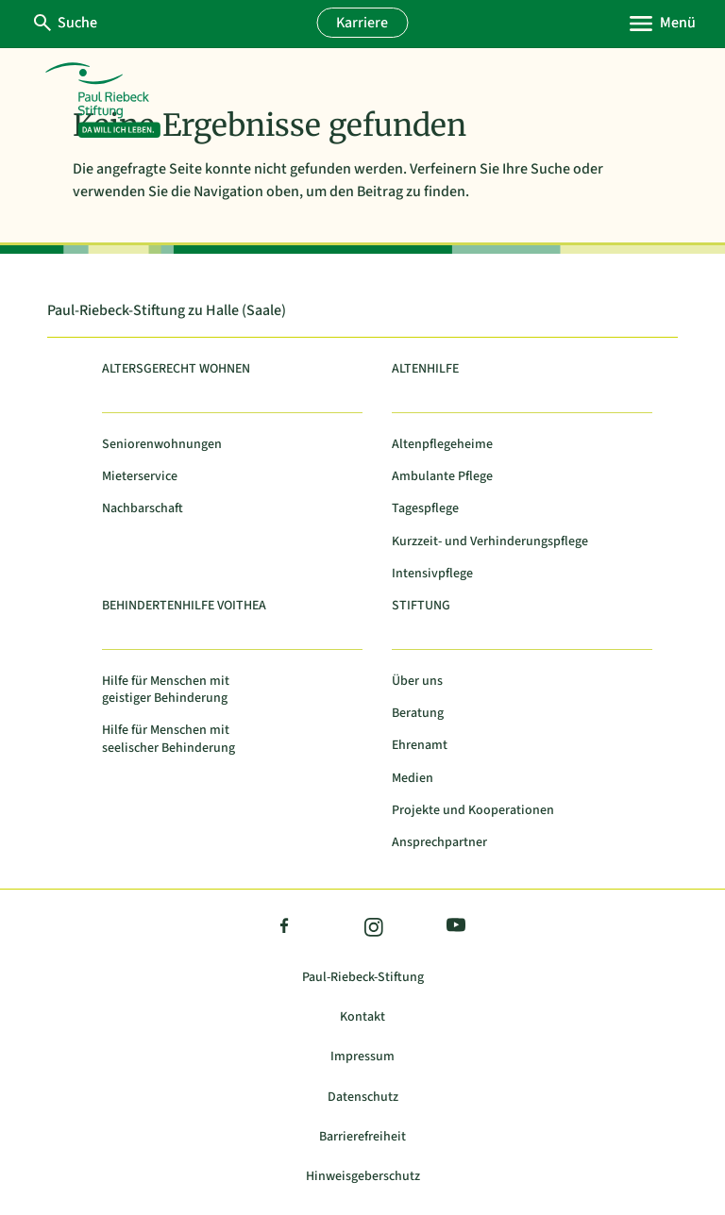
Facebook (285, 929)
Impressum (362, 1057)
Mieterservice (139, 477)
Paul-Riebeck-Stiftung (363, 978)
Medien (412, 779)
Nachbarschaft (142, 509)
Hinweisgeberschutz (363, 1177)
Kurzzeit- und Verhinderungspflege (490, 542)
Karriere (362, 22)
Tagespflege (425, 509)
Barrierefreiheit (362, 1137)
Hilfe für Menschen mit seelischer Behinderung (168, 739)
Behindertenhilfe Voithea (184, 606)
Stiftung (421, 606)
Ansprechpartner (439, 843)
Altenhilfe (425, 369)
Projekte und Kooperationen (473, 811)
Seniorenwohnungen (162, 445)
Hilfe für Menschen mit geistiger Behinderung (165, 690)
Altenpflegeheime (442, 445)
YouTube (452, 928)
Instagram (372, 929)
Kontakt (362, 1017)
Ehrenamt (419, 746)
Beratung (418, 714)
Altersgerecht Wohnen (176, 369)
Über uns (417, 682)
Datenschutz (363, 1098)
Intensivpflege (432, 574)
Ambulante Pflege (442, 477)
